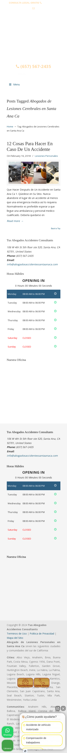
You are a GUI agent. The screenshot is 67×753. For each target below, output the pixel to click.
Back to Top (55, 229)
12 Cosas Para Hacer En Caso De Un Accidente (30, 146)
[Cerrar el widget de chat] (63, 708)
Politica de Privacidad (42, 633)
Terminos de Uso (17, 633)
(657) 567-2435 (50, 2)
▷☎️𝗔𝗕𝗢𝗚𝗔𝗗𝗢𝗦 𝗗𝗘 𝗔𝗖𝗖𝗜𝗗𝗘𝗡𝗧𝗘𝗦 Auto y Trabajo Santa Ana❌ (33, 38)
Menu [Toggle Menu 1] (14, 84)
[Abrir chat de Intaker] (25, 751)
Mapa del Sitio (15, 637)
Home (10, 126)
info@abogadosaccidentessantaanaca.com (33, 13)
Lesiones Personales (46, 155)
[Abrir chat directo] (57, 708)
